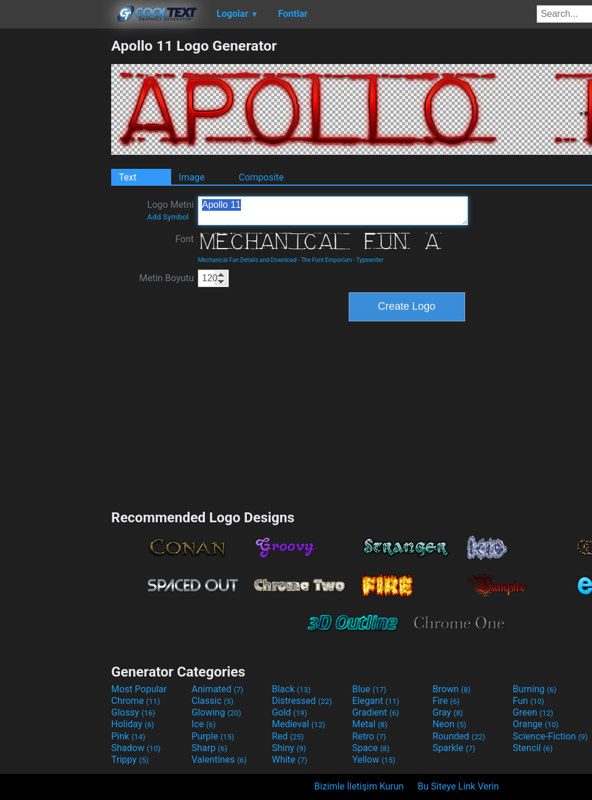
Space (370, 747)
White (289, 759)
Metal (370, 724)
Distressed (302, 700)
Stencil (532, 747)
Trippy (129, 759)
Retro (369, 736)
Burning (534, 689)
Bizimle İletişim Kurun (359, 786)
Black (291, 689)
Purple (213, 736)
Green (533, 712)
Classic (212, 700)
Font (184, 239)
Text (127, 177)
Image (192, 177)
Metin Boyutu (166, 278)
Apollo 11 (333, 210)
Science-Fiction (550, 736)
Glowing (216, 712)
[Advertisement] (55, 212)
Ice (203, 724)
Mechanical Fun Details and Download (247, 260)
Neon (449, 724)
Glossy (133, 712)
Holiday (132, 724)
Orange (536, 724)
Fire (446, 700)
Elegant (375, 700)
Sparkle (454, 747)
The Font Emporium (326, 260)
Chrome (135, 700)
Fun (528, 700)
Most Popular (139, 689)
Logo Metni (170, 210)
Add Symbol (168, 217)
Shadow (136, 747)
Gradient (375, 712)
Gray (448, 712)
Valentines (219, 759)
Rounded (459, 736)
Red (288, 736)
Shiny (289, 747)
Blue (369, 689)
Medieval (298, 724)
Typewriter (370, 260)
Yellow (373, 759)
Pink (128, 736)
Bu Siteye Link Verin (458, 786)
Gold (289, 712)
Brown (451, 689)
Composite (261, 177)
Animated (217, 689)
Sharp (210, 747)
